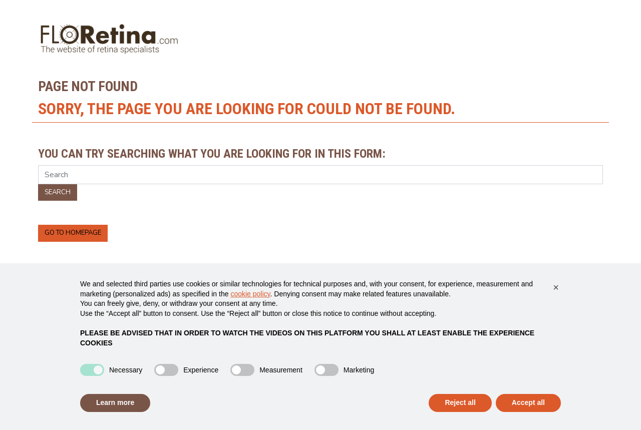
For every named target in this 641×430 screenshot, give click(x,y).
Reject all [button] (460, 402)
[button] (556, 287)
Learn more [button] (115, 402)
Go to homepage (73, 232)
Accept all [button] (528, 402)
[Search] (320, 174)
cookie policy (250, 294)
